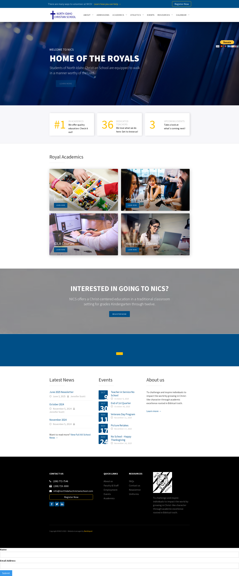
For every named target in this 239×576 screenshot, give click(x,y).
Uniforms (134, 494)
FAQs (131, 481)
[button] (89, 15)
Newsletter (135, 489)
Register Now (182, 3)
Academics (109, 498)
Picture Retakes (119, 425)
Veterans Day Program (123, 414)
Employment (111, 489)
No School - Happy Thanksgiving (121, 438)
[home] (63, 15)
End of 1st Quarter (121, 403)
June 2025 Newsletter (61, 392)
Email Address (8, 560)
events (151, 15)
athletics (135, 15)
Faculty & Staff (111, 485)
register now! (119, 314)
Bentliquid (88, 531)
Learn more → (153, 411)
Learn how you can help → (107, 3)
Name (3, 549)
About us (108, 481)
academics (118, 15)
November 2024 (57, 419)
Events (107, 494)
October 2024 (56, 404)
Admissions (103, 15)
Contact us (134, 485)
